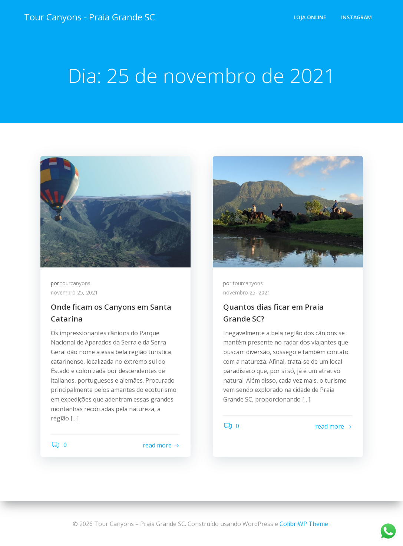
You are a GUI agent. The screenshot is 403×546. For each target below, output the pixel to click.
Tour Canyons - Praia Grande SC (89, 16)
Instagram (356, 16)
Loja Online (310, 16)
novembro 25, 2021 (75, 293)
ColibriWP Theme (304, 524)
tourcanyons (76, 283)
